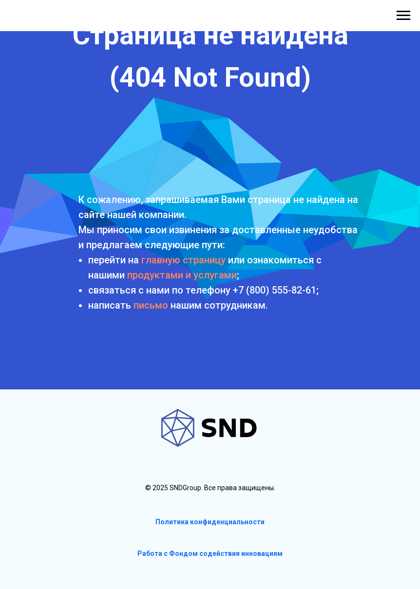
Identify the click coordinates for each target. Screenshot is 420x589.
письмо (151, 305)
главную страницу (183, 260)
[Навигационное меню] (403, 15)
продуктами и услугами (182, 275)
